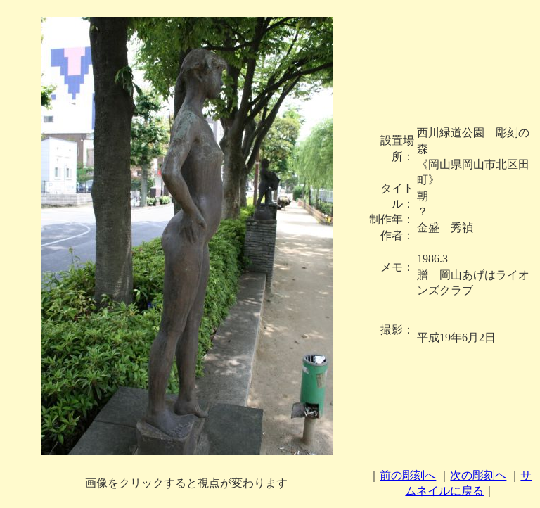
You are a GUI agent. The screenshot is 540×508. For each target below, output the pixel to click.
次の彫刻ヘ (478, 475)
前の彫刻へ (408, 475)
